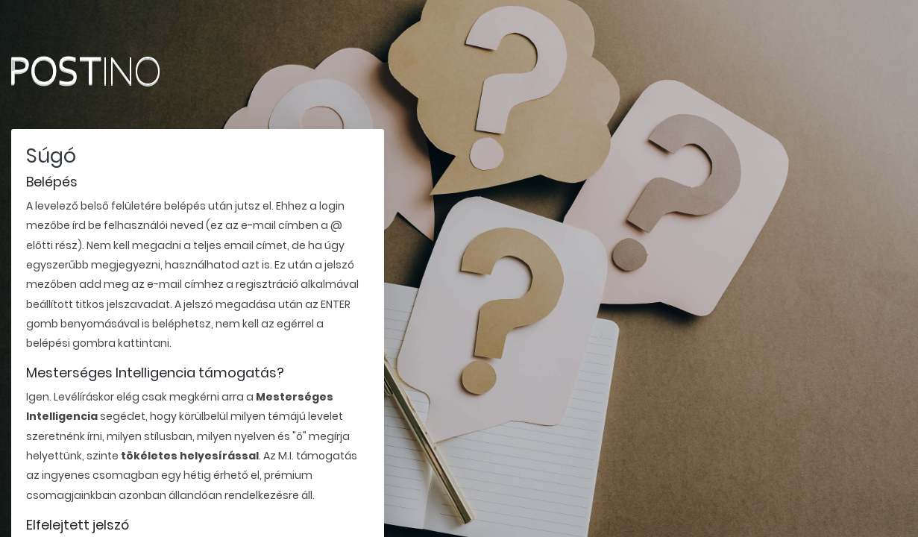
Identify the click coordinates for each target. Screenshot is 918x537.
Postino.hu (115, 71)
